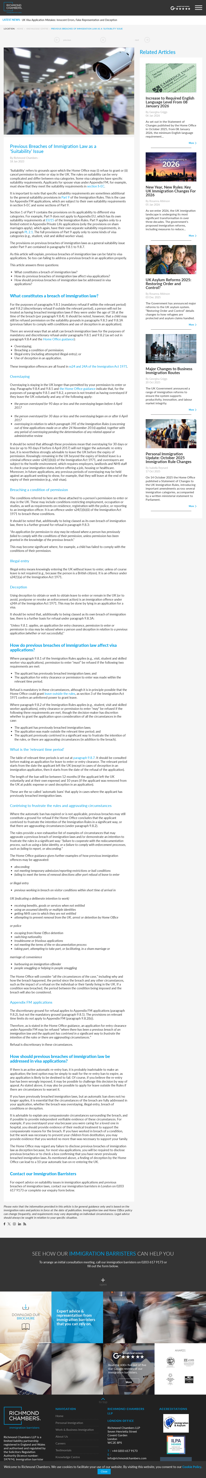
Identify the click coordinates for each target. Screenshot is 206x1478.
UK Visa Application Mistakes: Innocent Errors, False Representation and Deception (69, 20)
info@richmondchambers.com (127, 1456)
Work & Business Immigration (75, 1430)
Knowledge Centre (37, 29)
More (129, 1382)
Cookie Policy (191, 1467)
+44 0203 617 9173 (123, 1451)
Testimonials (63, 1450)
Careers (61, 1443)
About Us (62, 1437)
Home (20, 29)
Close (104, 1471)
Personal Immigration (69, 1423)
